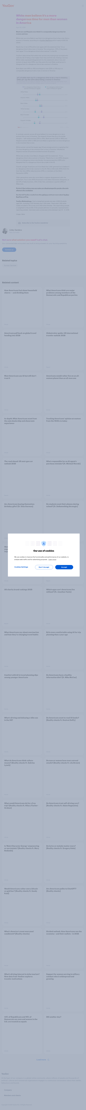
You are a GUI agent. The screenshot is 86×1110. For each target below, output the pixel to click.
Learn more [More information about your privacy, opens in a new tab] (52, 559)
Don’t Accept (44, 567)
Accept (64, 567)
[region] (44, 555)
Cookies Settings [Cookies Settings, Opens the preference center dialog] (21, 567)
